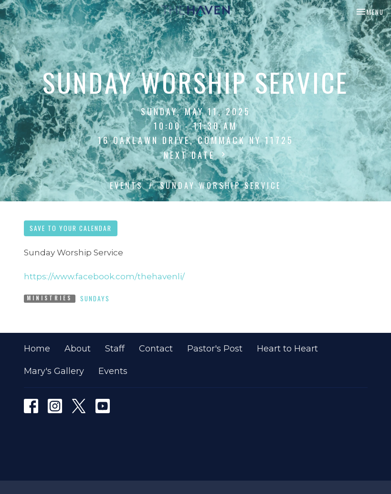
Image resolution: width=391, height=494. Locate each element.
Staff (115, 348)
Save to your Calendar (71, 228)
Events (126, 185)
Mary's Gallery (54, 371)
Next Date (196, 155)
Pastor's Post (215, 348)
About (77, 348)
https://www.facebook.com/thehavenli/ (104, 276)
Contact (156, 348)
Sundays (95, 298)
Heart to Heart (287, 348)
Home (37, 348)
